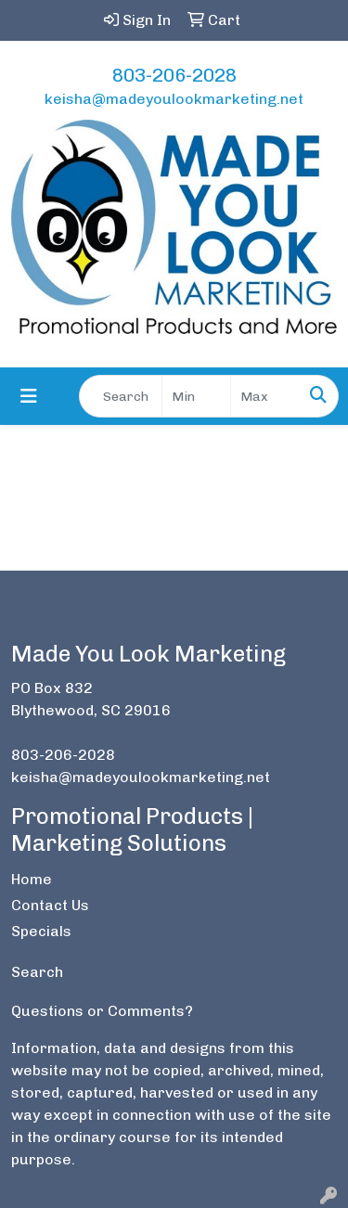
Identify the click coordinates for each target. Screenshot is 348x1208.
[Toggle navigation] (28, 396)
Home (31, 879)
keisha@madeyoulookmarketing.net (174, 99)
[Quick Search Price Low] (196, 396)
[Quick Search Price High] (265, 396)
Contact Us (50, 905)
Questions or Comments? (102, 1011)
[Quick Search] (120, 396)
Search (37, 972)
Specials (41, 931)
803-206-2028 (174, 75)
